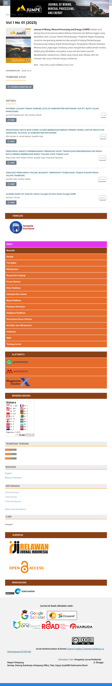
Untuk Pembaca (12, 492)
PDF (12, 120)
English (8, 473)
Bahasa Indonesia (13, 478)
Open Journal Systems (15, 509)
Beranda (11, 15)
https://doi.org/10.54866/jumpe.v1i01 (57, 65)
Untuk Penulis (11, 497)
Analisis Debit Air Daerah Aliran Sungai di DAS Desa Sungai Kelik (41, 194)
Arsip (20, 15)
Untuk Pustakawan (13, 501)
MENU (9, 244)
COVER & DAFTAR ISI (20, 87)
